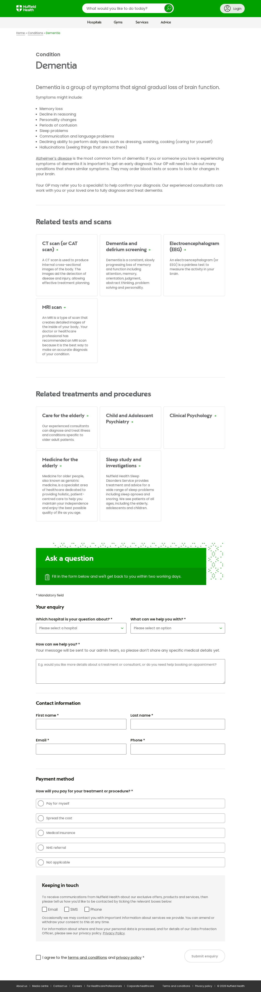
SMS (74, 909)
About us (21, 986)
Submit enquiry (204, 956)
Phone (96, 909)
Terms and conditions (176, 986)
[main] (130, 504)
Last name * (141, 715)
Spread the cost (55, 818)
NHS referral (52, 848)
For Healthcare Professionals (104, 986)
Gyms (118, 22)
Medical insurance (56, 833)
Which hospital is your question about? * (74, 619)
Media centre (40, 986)
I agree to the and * (93, 957)
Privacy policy (203, 986)
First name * (47, 715)
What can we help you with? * (158, 619)
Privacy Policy (114, 933)
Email (53, 909)
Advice (166, 22)
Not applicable (54, 862)
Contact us (60, 986)
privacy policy (129, 957)
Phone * (137, 740)
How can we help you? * (58, 644)
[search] (128, 8)
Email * (42, 740)
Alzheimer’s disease (54, 158)
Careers (77, 986)
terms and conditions (87, 957)
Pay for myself (53, 803)
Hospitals (94, 22)
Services (142, 22)
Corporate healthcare (140, 986)
